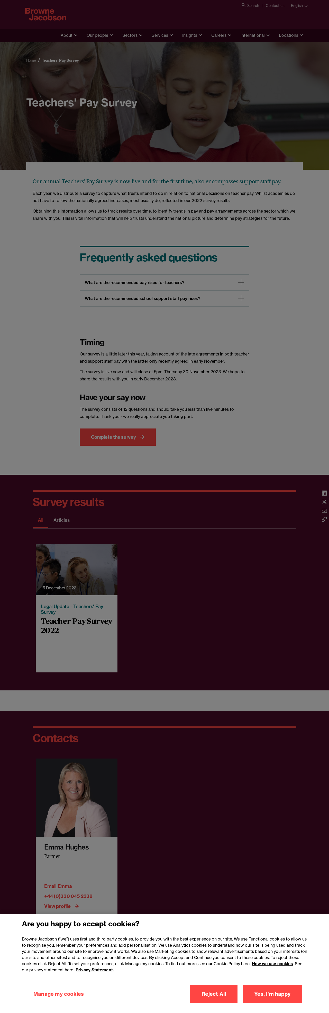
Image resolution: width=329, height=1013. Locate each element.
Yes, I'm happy (272, 1000)
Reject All (214, 1000)
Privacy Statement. (95, 976)
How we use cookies (272, 969)
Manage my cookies (58, 1000)
